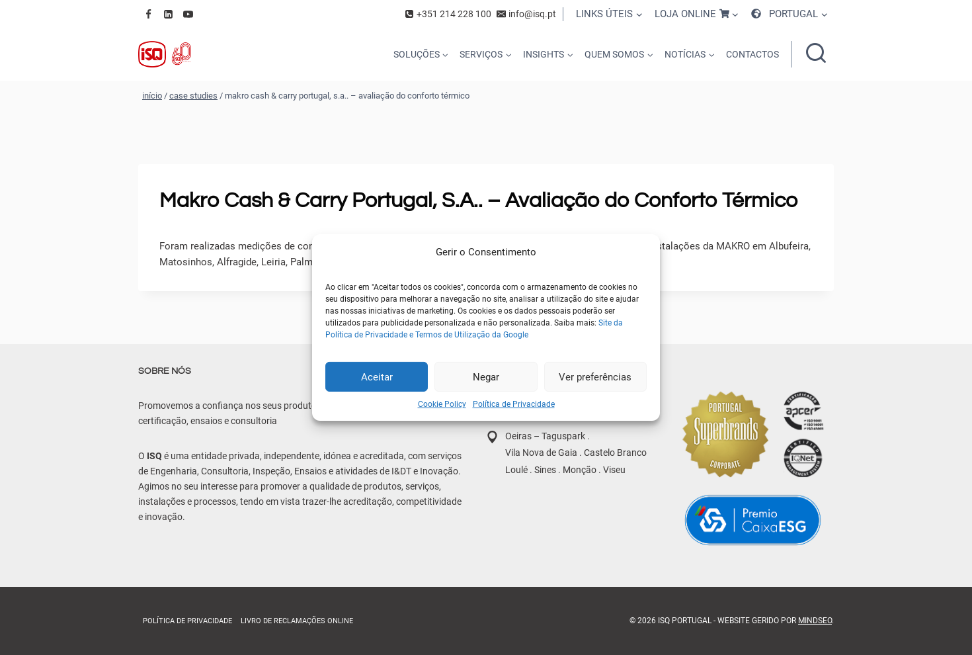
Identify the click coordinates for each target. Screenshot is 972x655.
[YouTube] (188, 14)
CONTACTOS (752, 54)
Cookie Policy (442, 404)
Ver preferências (595, 376)
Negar (486, 376)
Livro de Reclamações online (297, 621)
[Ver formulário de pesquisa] (816, 54)
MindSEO (815, 620)
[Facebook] (148, 14)
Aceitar (377, 376)
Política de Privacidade (514, 404)
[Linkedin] (168, 14)
